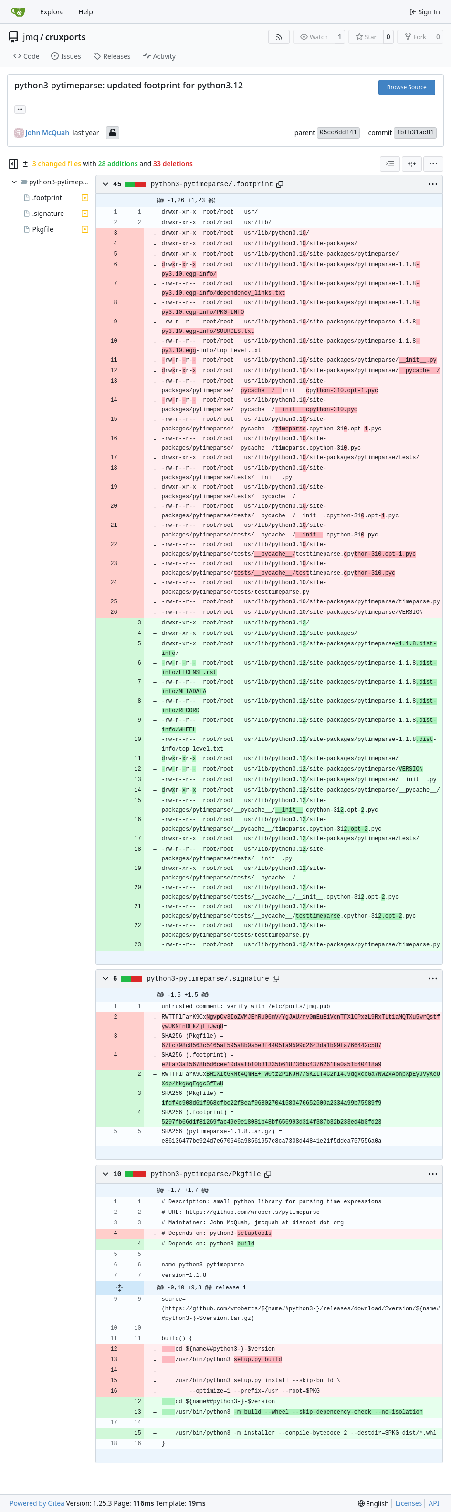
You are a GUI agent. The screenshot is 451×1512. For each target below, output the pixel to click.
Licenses (409, 1503)
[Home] (18, 12)
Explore (51, 11)
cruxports (65, 37)
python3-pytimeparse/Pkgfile (206, 1174)
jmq (31, 37)
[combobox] (390, 164)
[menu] (433, 164)
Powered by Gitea (37, 1503)
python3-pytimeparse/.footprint (212, 184)
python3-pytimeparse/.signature (208, 979)
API (434, 1503)
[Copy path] (279, 184)
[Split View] (412, 164)
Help (85, 11)
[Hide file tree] (13, 164)
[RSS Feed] (279, 37)
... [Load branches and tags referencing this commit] (20, 108)
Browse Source (407, 87)
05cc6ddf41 (338, 132)
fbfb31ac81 (415, 132)
